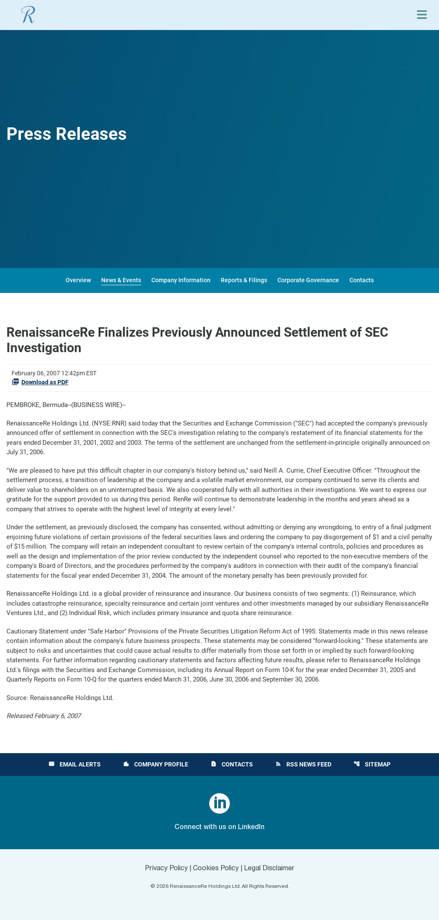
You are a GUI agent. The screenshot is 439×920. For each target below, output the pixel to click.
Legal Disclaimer (269, 869)
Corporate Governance (308, 280)
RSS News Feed (303, 764)
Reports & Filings (244, 280)
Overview (78, 280)
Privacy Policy (166, 869)
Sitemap (372, 764)
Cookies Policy (216, 869)
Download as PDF (40, 382)
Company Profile (155, 764)
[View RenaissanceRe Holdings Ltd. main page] (28, 15)
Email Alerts (74, 764)
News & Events (121, 280)
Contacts (361, 280)
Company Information (180, 280)
